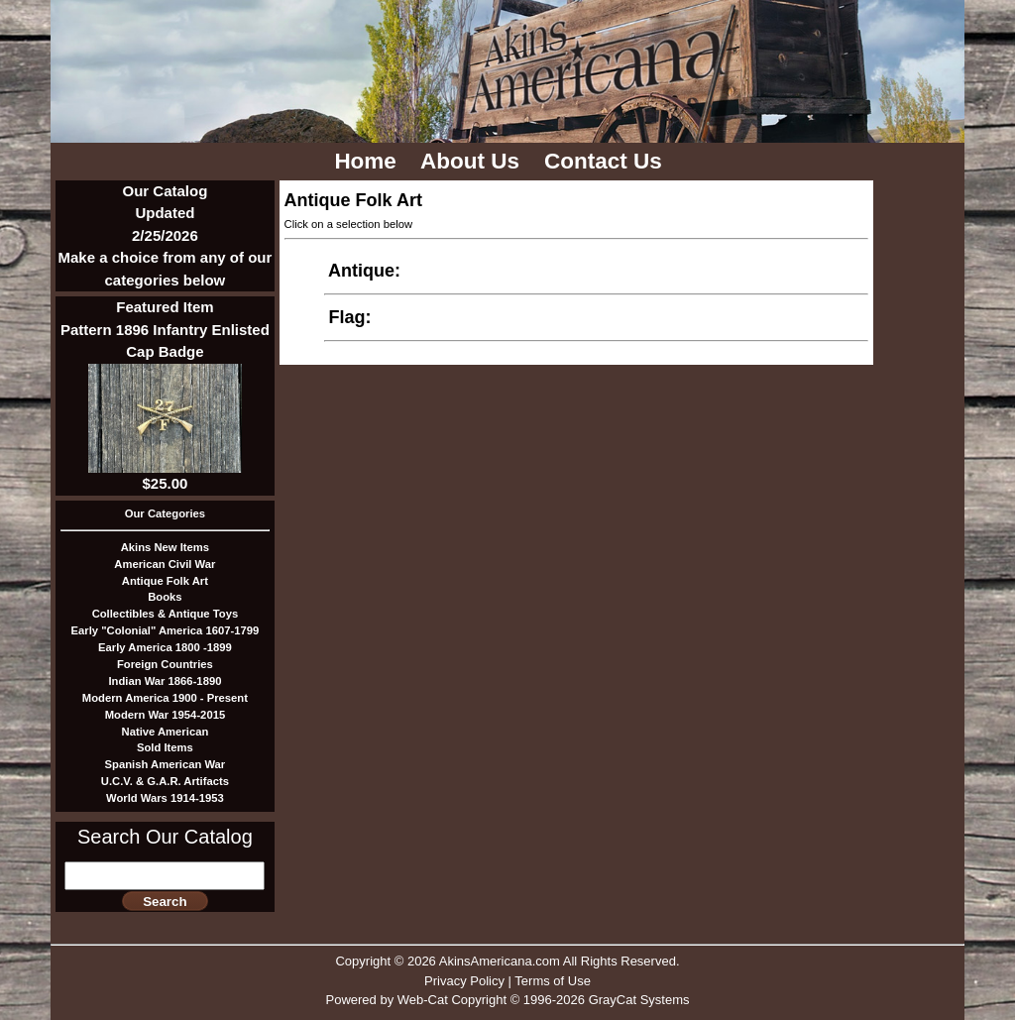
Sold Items (165, 747)
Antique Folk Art (165, 581)
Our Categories (165, 513)
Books (164, 597)
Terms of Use (552, 980)
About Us (472, 161)
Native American (165, 731)
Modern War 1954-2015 (165, 715)
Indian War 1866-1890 (164, 681)
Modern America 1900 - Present (165, 698)
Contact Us (606, 161)
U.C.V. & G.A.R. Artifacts (165, 781)
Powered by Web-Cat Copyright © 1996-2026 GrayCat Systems (507, 999)
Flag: (350, 317)
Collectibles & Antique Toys (165, 614)
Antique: (364, 271)
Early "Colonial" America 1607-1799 (165, 630)
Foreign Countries (165, 664)
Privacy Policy (464, 980)
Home (368, 161)
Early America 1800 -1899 (165, 647)
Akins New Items (165, 547)
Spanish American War (165, 764)
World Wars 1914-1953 (165, 798)
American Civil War (164, 564)
